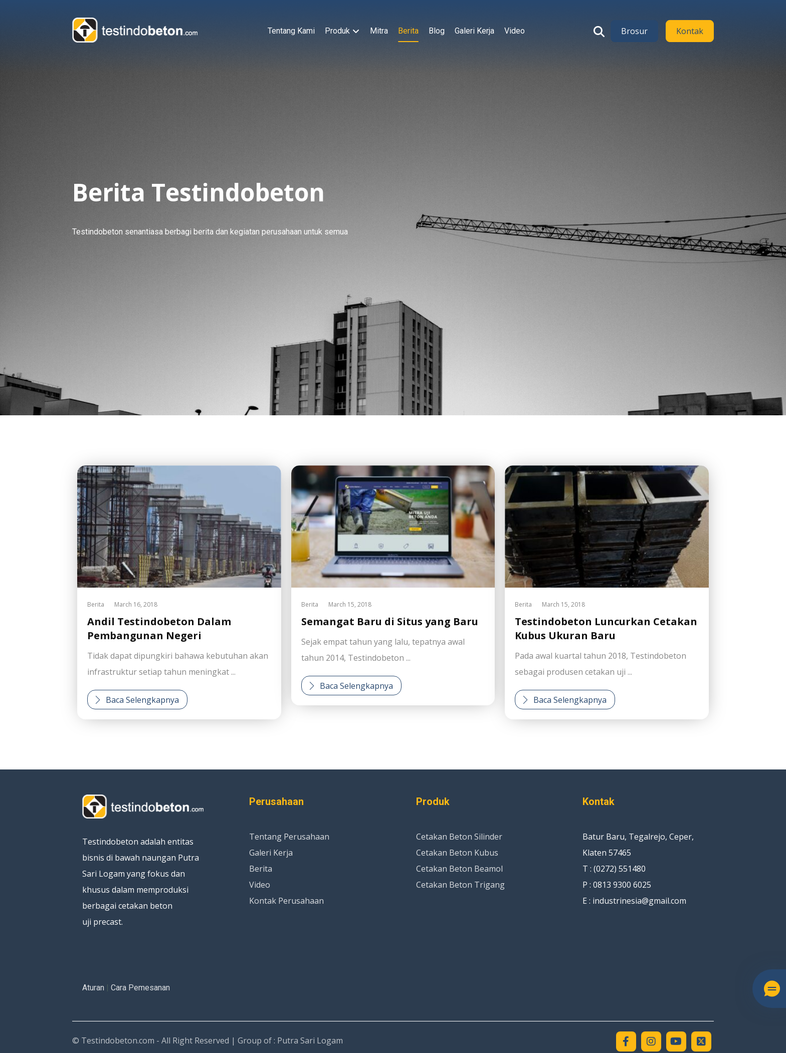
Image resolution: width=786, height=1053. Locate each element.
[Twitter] (701, 1041)
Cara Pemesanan (140, 987)
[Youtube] (676, 1041)
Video (259, 884)
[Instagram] (651, 1041)
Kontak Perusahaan (286, 900)
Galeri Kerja (271, 852)
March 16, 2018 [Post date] (135, 604)
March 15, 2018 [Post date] (349, 604)
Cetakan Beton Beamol (459, 868)
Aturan (93, 987)
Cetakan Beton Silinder (459, 836)
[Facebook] (626, 1041)
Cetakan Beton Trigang (460, 884)
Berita (95, 604)
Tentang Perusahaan (289, 836)
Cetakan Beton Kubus (457, 852)
